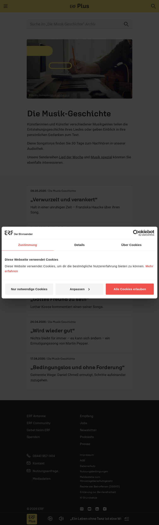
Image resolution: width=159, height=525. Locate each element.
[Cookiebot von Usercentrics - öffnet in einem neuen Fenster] (136, 233)
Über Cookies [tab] (131, 245)
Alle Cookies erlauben (130, 289)
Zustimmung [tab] (27, 245)
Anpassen (80, 289)
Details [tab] (79, 245)
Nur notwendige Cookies (29, 289)
